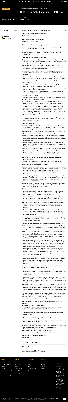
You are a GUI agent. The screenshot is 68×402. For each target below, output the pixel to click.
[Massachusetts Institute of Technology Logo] (65, 2)
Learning (4, 368)
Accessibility (17, 373)
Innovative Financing (6, 375)
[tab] (10, 30)
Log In (61, 1)
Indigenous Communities (7, 370)
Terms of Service (18, 368)
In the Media (43, 366)
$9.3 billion (54, 86)
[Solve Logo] (5, 2)
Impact (21, 1)
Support (29, 366)
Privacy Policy (18, 370)
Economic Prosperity (6, 364)
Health (3, 366)
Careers (16, 366)
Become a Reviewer (32, 368)
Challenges (36, 1)
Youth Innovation (5, 373)
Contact (16, 362)
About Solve (17, 359)
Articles (42, 362)
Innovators (28, 1)
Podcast (42, 368)
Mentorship (30, 370)
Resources (43, 359)
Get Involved (31, 359)
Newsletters (43, 364)
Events (43, 1)
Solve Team (17, 364)
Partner (49, 1)
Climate (3, 362)
